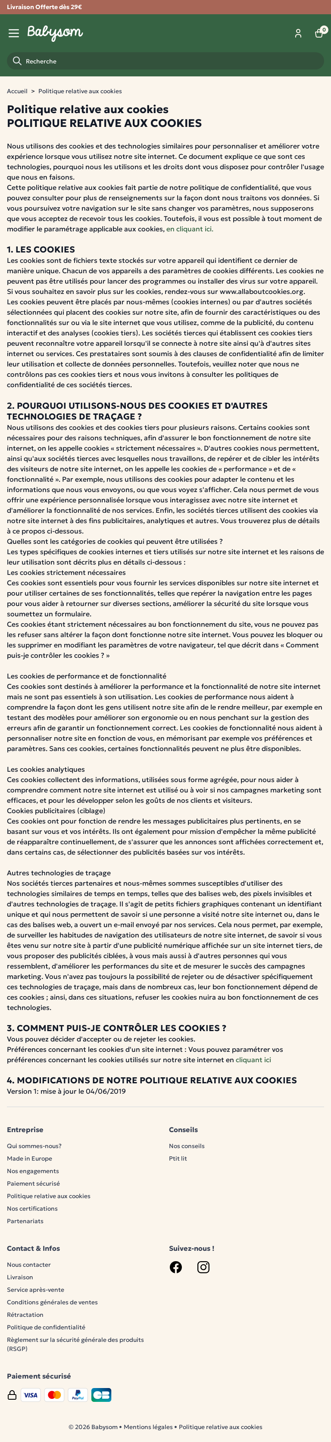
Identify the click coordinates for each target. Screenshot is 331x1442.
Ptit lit (178, 1158)
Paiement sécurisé (33, 1183)
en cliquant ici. (189, 228)
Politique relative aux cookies (80, 91)
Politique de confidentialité (46, 1327)
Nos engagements (33, 1171)
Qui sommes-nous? (34, 1146)
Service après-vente (35, 1290)
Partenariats (25, 1221)
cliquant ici (253, 1059)
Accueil (17, 91)
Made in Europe (29, 1158)
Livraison (20, 1277)
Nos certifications (32, 1208)
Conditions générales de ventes (52, 1302)
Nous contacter (29, 1264)
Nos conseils (187, 1146)
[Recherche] (165, 60)
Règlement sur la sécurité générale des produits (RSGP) (75, 1344)
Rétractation (25, 1315)
